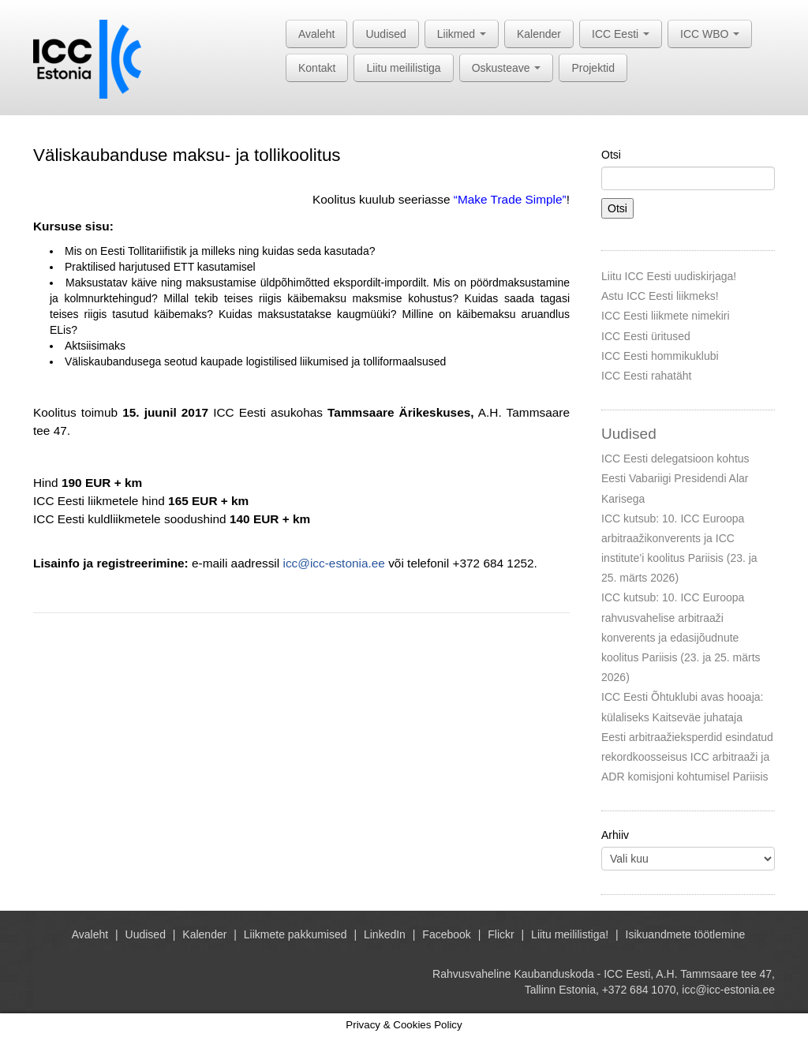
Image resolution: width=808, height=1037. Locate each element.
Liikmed (461, 34)
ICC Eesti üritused (645, 336)
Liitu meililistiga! (569, 934)
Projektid (592, 68)
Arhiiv (615, 835)
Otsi (611, 154)
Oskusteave (506, 68)
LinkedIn (385, 934)
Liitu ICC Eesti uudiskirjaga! (668, 276)
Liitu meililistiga (403, 68)
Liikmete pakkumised (295, 934)
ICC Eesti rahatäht (646, 375)
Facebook (446, 934)
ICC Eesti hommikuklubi (660, 356)
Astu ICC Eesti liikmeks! (660, 296)
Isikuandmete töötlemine (686, 934)
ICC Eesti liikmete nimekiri (665, 315)
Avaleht (316, 34)
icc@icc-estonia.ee (333, 563)
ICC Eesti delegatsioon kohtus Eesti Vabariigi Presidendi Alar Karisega (675, 478)
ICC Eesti (620, 34)
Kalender (539, 34)
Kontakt (316, 68)
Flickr (501, 934)
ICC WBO (709, 34)
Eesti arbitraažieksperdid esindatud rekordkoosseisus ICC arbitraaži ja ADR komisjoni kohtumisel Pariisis (687, 757)
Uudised (385, 34)
